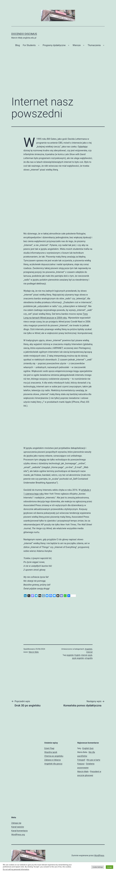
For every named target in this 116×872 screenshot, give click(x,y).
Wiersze (77, 45)
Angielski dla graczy (53, 764)
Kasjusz (81, 764)
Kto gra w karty (93, 760)
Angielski (88, 649)
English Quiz (87, 748)
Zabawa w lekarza (52, 760)
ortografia (89, 658)
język (90, 655)
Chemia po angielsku (53, 756)
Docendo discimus (24, 34)
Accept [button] (109, 867)
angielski (70, 655)
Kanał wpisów (17, 827)
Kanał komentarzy (19, 830)
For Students (29, 45)
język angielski (78, 658)
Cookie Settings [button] (98, 867)
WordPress (99, 855)
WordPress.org (18, 834)
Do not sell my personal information (16, 869)
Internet (89, 652)
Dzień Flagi (49, 748)
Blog (17, 45)
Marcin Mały (34, 652)
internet (84, 655)
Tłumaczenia (94, 45)
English (77, 655)
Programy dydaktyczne (54, 45)
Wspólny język (50, 752)
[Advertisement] (58, 75)
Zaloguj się (16, 823)
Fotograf (81, 760)
